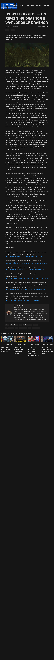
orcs (20, 324)
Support (39, 5)
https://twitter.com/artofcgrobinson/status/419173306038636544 (25, 289)
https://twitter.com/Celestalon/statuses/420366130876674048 (24, 270)
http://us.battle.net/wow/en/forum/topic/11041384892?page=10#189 (26, 278)
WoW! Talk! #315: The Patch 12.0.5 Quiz (6, 349)
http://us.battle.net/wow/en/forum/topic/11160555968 (22, 301)
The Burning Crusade (27, 324)
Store (46, 5)
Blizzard (7, 324)
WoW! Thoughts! (36, 328)
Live (21, 5)
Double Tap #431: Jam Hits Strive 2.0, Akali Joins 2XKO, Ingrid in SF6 (33, 352)
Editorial (7, 30)
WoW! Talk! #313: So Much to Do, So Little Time (47, 350)
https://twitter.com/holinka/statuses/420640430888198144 (24, 256)
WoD (17, 328)
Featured (13, 30)
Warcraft (35, 324)
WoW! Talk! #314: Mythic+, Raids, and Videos (19, 350)
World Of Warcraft (23, 328)
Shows (15, 5)
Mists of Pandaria (14, 324)
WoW (30, 328)
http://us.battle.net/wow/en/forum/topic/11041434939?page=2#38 (26, 263)
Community (29, 5)
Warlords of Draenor (10, 328)
